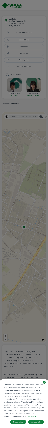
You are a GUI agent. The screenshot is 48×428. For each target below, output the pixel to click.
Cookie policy (32, 416)
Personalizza (18, 422)
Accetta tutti (36, 422)
